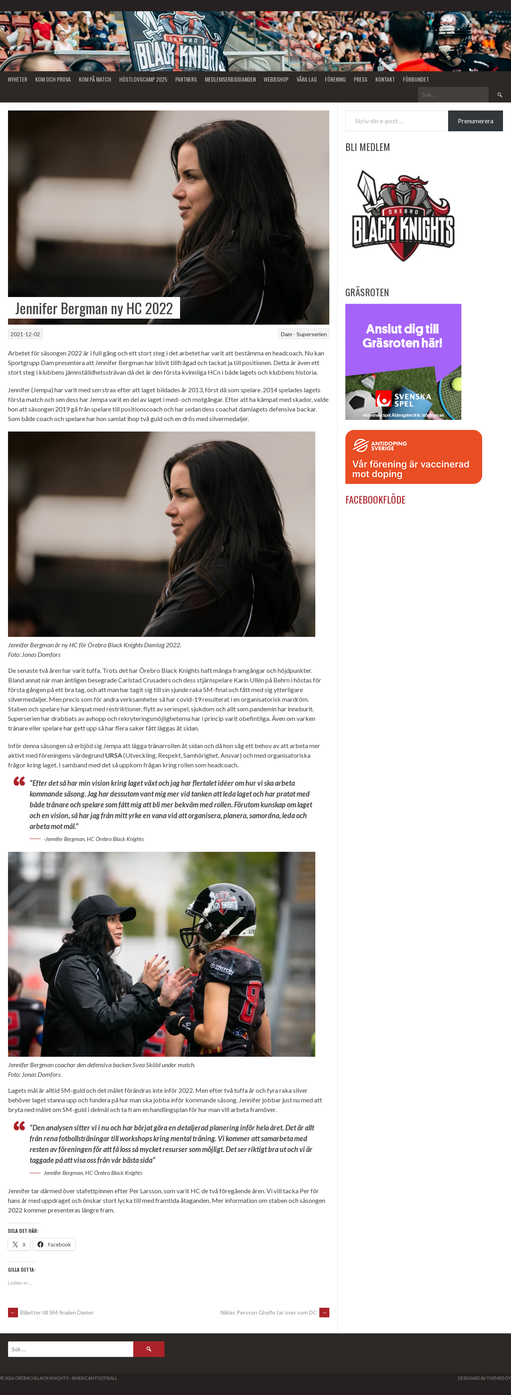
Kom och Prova (53, 79)
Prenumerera (475, 120)
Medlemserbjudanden (230, 79)
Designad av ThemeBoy (484, 1378)
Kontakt (385, 79)
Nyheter (17, 79)
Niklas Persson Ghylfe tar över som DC (274, 1312)
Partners (186, 79)
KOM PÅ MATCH (95, 79)
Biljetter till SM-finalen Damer (51, 1312)
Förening (335, 79)
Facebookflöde (375, 499)
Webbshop (276, 79)
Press (360, 79)
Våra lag (307, 79)
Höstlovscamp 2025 (143, 79)
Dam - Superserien (304, 334)
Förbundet (416, 79)
